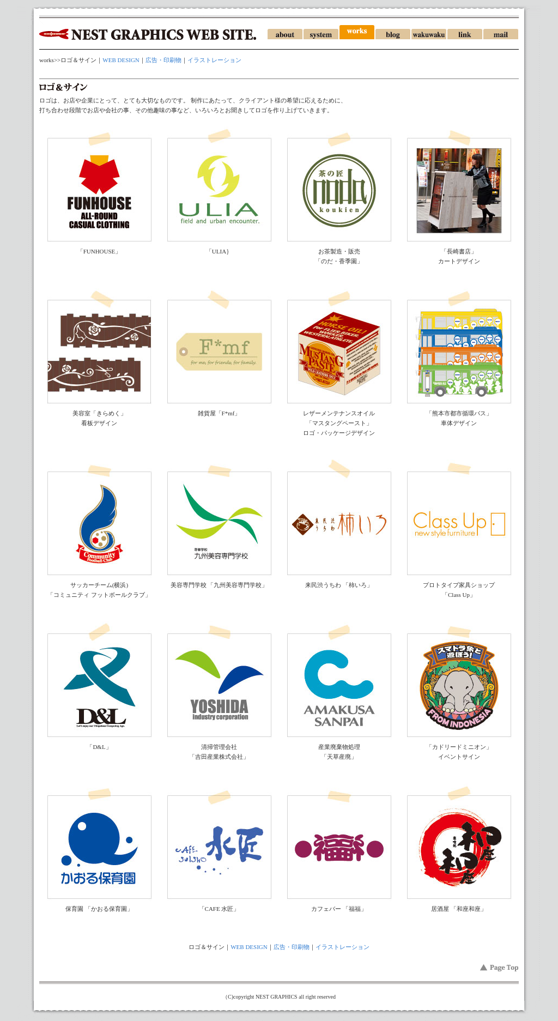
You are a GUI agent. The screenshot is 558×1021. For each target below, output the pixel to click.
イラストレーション (214, 60)
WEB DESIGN (121, 60)
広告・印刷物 (163, 60)
